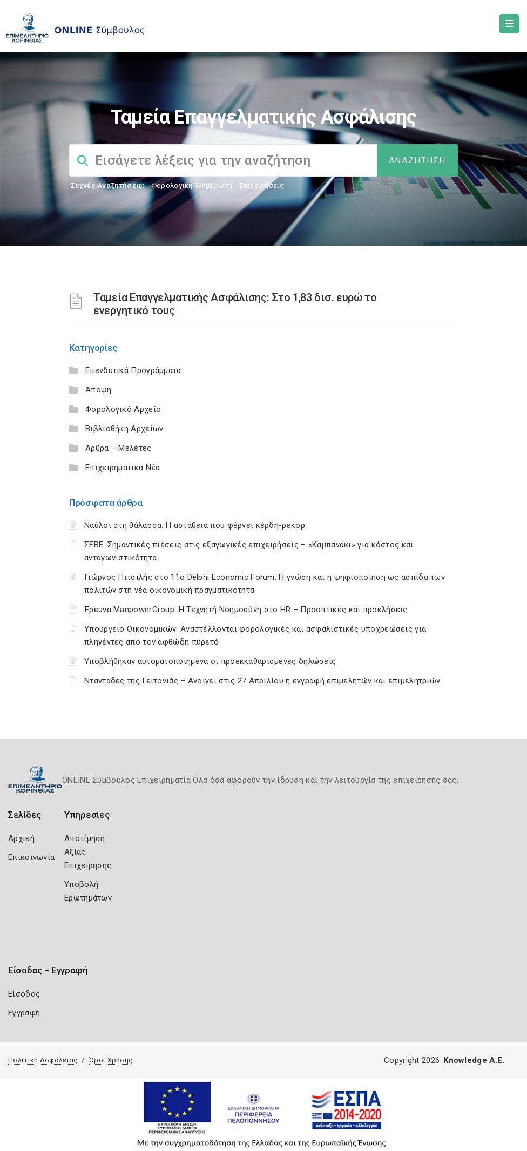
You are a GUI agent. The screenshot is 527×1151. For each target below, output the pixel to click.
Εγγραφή (24, 1013)
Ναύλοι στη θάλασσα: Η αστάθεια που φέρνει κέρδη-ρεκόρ (194, 525)
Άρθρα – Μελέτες (118, 448)
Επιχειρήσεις (261, 185)
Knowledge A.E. (474, 1060)
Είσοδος (24, 994)
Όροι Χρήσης (110, 1060)
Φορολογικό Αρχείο (123, 409)
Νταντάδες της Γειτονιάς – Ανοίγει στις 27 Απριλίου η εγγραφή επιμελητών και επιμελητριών (262, 681)
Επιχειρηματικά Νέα (122, 467)
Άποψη (98, 390)
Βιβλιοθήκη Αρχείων (124, 429)
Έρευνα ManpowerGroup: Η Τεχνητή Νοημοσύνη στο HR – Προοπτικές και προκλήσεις (246, 609)
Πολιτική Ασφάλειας (42, 1060)
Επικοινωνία (31, 857)
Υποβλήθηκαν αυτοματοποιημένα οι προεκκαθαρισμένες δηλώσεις (210, 661)
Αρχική (21, 838)
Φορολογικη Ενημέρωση (192, 185)
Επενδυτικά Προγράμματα (133, 370)
